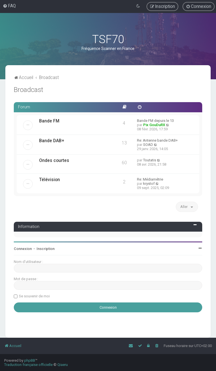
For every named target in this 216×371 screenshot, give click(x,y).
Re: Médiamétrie (150, 179)
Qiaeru (62, 365)
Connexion (23, 249)
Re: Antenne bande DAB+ (157, 140)
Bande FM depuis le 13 (155, 120)
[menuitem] (9, 6)
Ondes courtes (54, 160)
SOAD (148, 144)
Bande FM (49, 121)
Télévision (49, 179)
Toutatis (149, 160)
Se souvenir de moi (34, 296)
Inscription (46, 249)
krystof (149, 183)
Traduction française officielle (28, 365)
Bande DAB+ (51, 140)
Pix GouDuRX (154, 125)
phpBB (29, 360)
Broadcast (28, 90)
